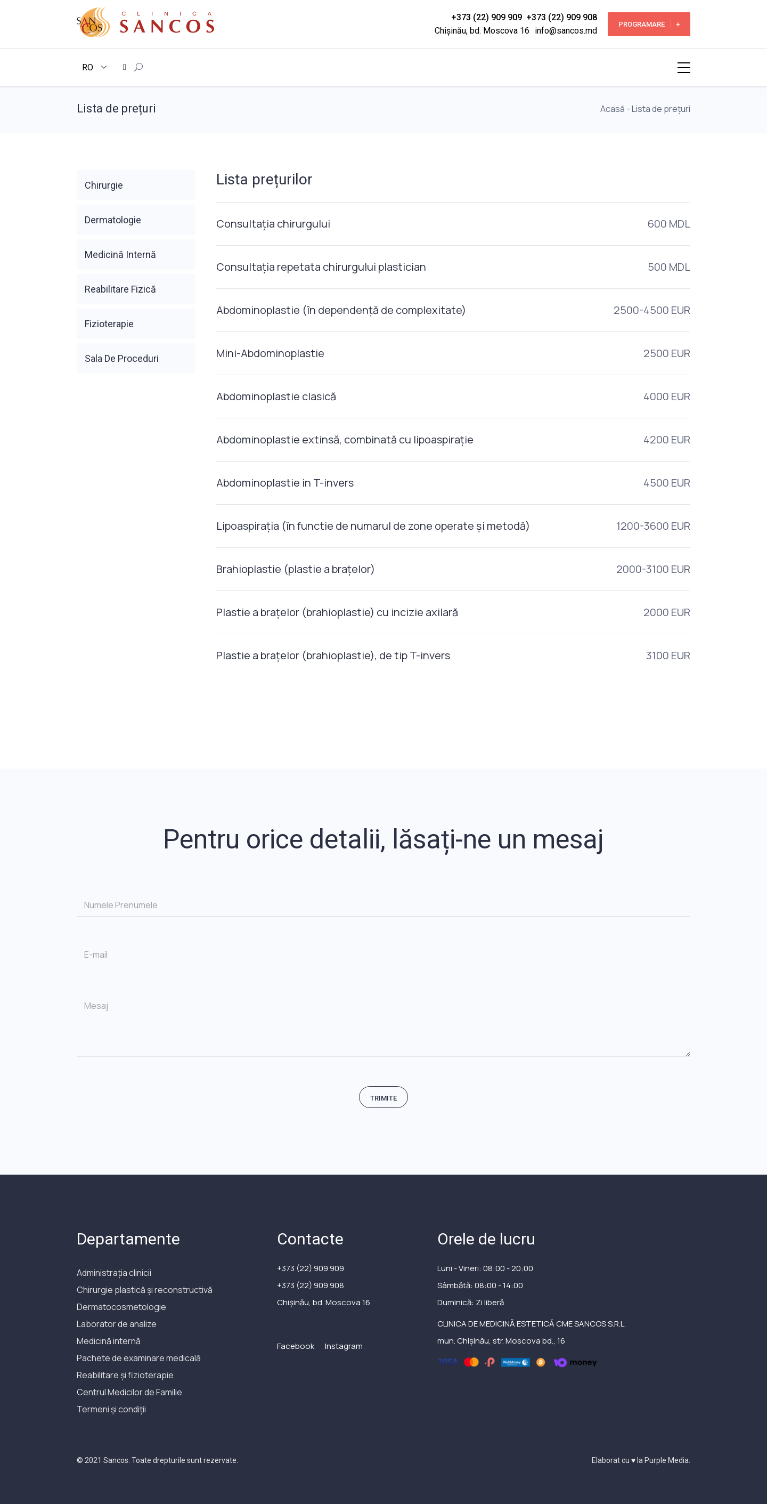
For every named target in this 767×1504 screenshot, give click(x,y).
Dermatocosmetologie (121, 1307)
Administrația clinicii (114, 1273)
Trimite (383, 1098)
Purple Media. (666, 1460)
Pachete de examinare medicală (139, 1358)
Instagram (344, 1346)
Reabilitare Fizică (120, 289)
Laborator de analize (117, 1324)
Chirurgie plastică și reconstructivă (145, 1290)
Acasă (612, 109)
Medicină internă (109, 1341)
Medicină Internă (120, 254)
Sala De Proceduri (122, 358)
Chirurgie (104, 185)
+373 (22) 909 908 (561, 17)
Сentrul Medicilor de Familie (129, 1392)
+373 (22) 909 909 (486, 17)
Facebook (295, 1346)
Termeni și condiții (111, 1409)
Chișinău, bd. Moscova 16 (482, 31)
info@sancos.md (566, 31)
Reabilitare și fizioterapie (125, 1375)
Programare (649, 24)
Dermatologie (113, 219)
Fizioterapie (109, 323)
